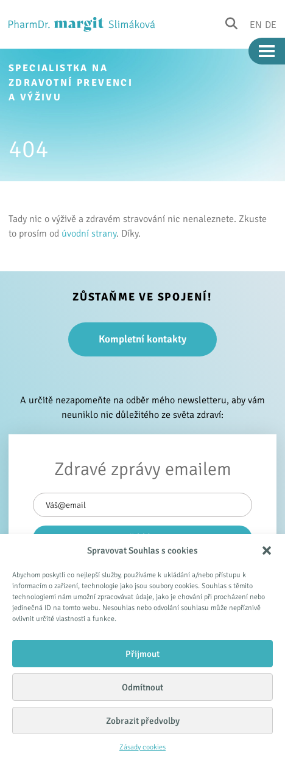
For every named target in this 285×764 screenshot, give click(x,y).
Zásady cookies (142, 747)
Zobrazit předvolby (143, 720)
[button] (267, 550)
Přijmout (142, 653)
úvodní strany (89, 233)
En (256, 24)
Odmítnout (142, 687)
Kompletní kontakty (142, 339)
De (270, 24)
